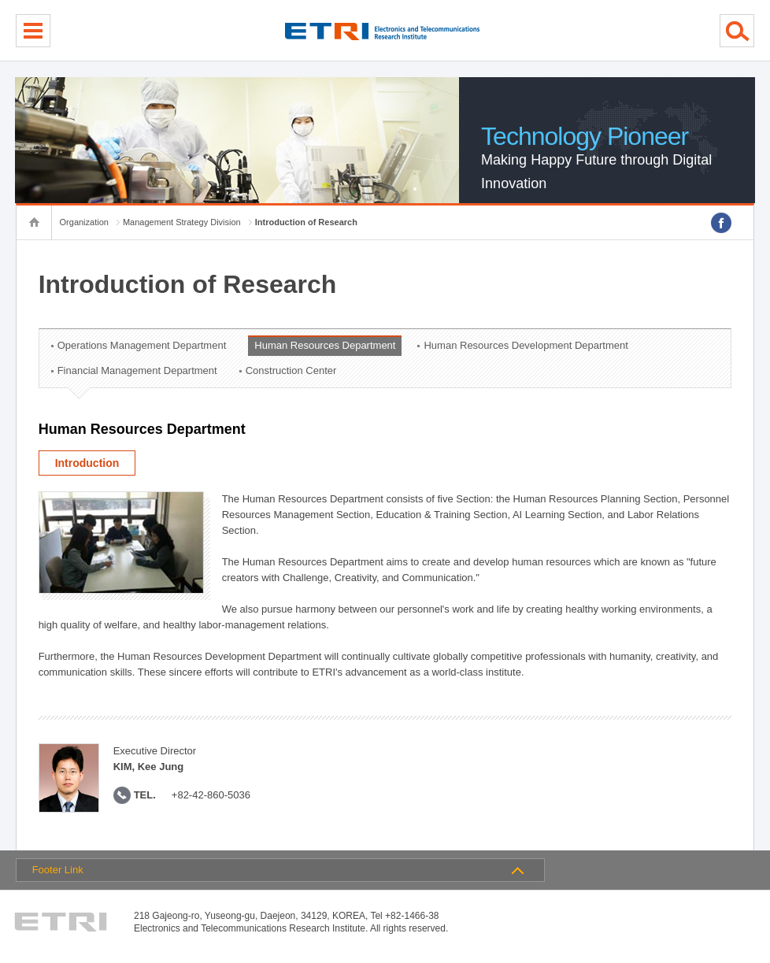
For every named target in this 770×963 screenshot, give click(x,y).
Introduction (87, 463)
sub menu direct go (0, 0)
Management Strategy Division (182, 222)
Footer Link (57, 870)
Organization (84, 222)
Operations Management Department (142, 345)
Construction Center (291, 370)
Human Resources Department (324, 345)
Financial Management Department (137, 370)
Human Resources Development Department (525, 345)
